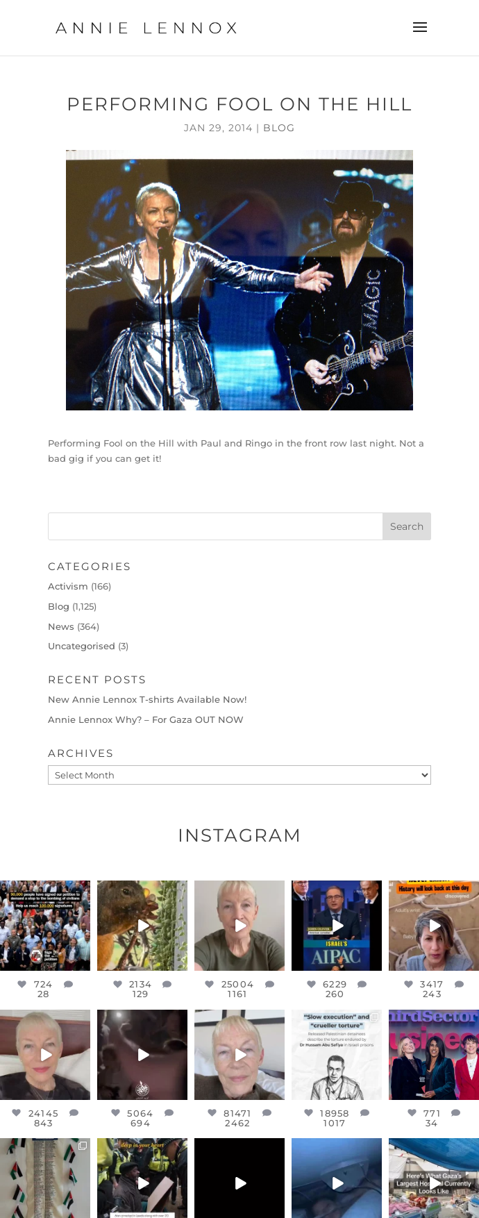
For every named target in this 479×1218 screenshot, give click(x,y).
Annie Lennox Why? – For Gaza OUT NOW (146, 719)
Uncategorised (81, 645)
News (61, 626)
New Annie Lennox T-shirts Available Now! (147, 699)
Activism (68, 586)
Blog (279, 128)
